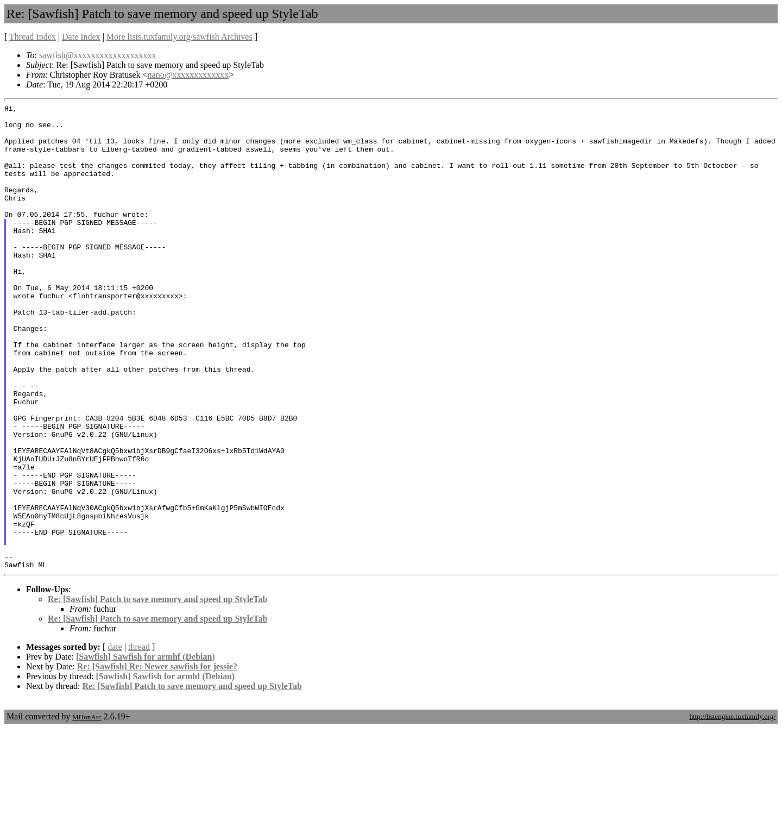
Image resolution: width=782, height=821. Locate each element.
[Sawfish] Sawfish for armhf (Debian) (145, 749)
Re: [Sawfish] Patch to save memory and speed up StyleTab (157, 692)
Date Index (81, 36)
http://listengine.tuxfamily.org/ (732, 809)
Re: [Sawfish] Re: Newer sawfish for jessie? (157, 759)
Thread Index (32, 36)
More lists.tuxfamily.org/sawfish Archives (179, 36)
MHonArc (86, 810)
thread (139, 739)
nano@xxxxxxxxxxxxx (188, 74)
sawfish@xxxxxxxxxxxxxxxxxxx (97, 55)
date (115, 739)
